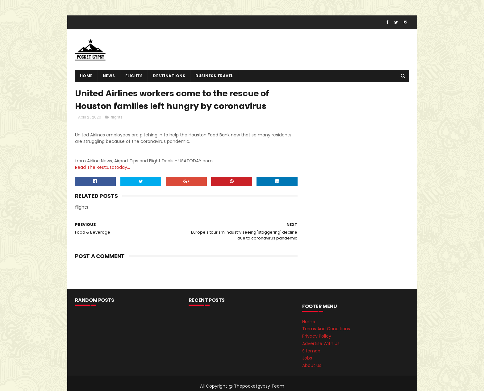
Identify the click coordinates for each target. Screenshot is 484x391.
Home (86, 75)
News (109, 75)
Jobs (307, 358)
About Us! (312, 365)
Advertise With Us (321, 343)
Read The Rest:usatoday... (102, 167)
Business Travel (214, 75)
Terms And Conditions (326, 329)
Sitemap (311, 351)
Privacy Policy (316, 336)
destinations (169, 75)
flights (134, 75)
